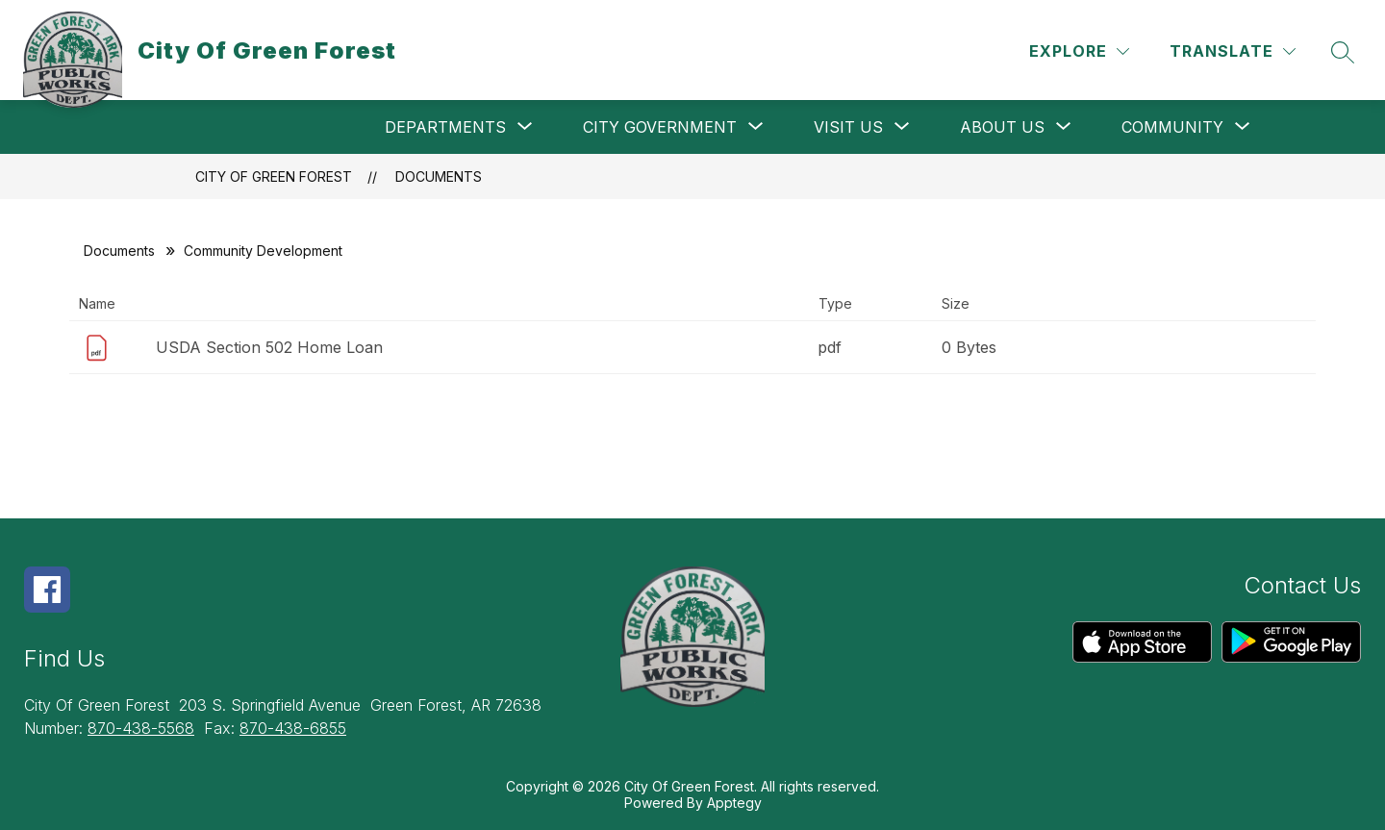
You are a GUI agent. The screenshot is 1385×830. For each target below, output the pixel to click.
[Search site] (1342, 51)
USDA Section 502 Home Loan (269, 347)
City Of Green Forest (273, 176)
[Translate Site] (1232, 51)
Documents (438, 176)
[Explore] (1079, 51)
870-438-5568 (141, 728)
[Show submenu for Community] (1172, 126)
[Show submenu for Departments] (445, 126)
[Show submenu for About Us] (1002, 126)
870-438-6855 (292, 728)
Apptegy (734, 802)
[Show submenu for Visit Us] (848, 126)
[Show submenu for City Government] (660, 126)
